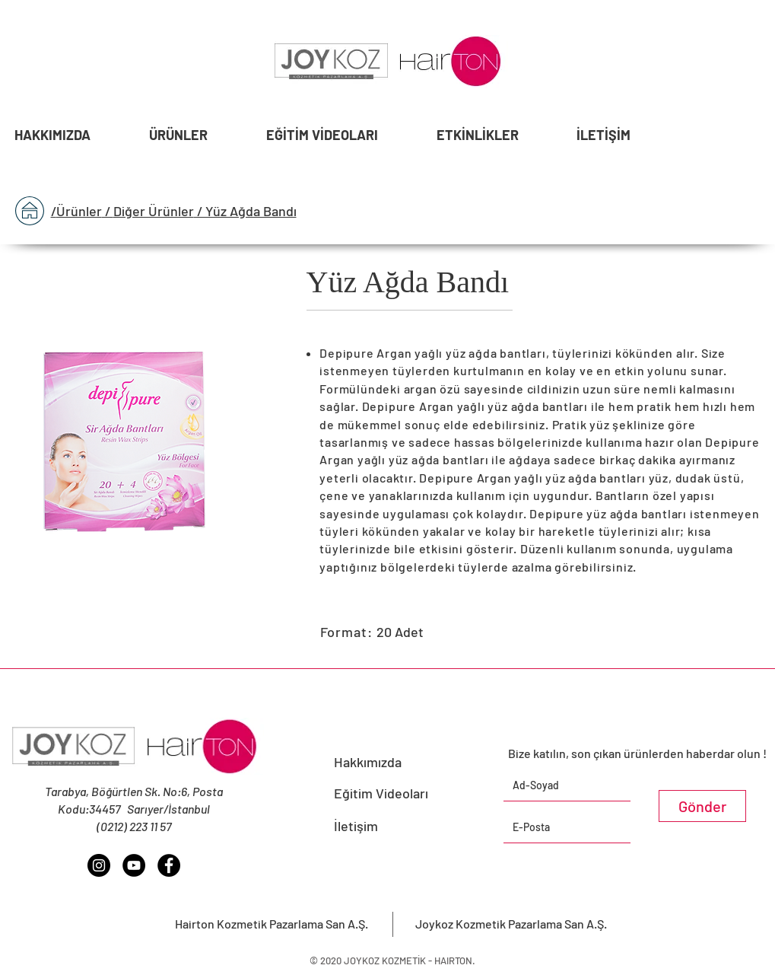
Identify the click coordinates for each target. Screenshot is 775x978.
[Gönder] (702, 806)
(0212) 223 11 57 (134, 826)
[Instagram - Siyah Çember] (98, 865)
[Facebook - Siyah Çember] (168, 865)
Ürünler (79, 210)
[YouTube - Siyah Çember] (133, 865)
